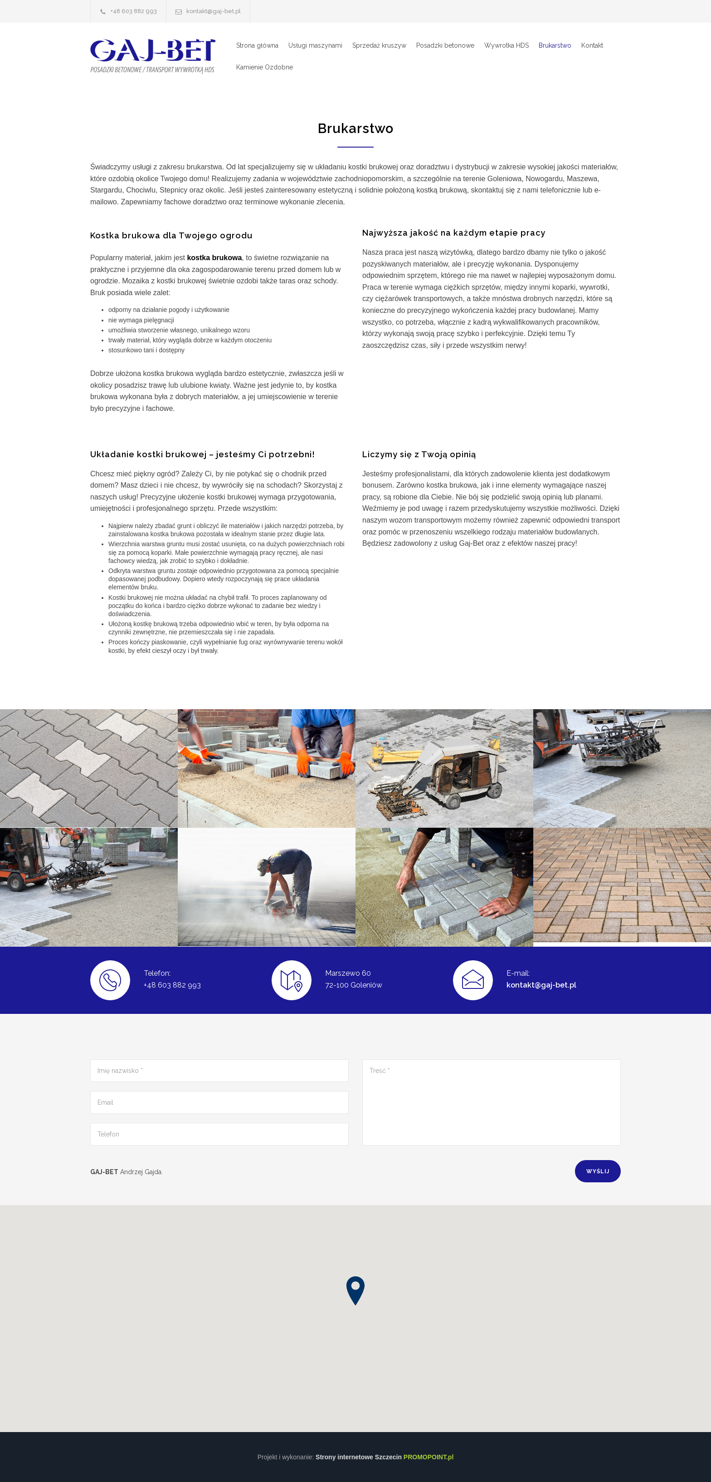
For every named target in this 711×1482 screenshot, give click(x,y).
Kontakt (592, 45)
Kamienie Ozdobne (264, 67)
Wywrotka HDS (506, 45)
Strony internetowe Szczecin (384, 1457)
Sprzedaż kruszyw (379, 45)
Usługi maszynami (315, 45)
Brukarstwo (555, 45)
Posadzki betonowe (445, 45)
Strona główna (257, 45)
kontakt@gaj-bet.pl (541, 985)
